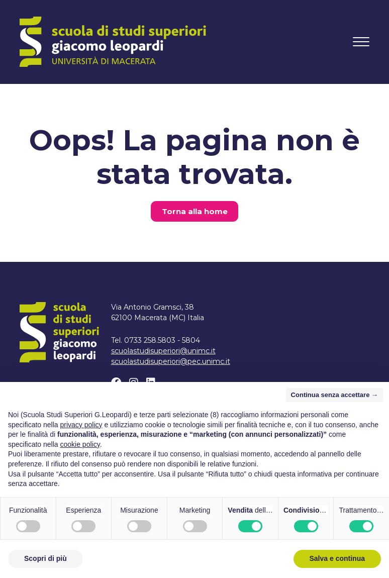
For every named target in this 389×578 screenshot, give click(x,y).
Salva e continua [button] (337, 558)
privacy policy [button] (81, 425)
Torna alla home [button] (195, 211)
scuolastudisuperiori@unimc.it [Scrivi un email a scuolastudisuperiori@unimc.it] (163, 350)
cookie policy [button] (80, 444)
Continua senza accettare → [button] (334, 395)
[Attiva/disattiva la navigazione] (361, 41)
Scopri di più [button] (45, 558)
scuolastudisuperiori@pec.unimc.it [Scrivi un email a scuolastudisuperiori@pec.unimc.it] (170, 361)
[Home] (113, 42)
